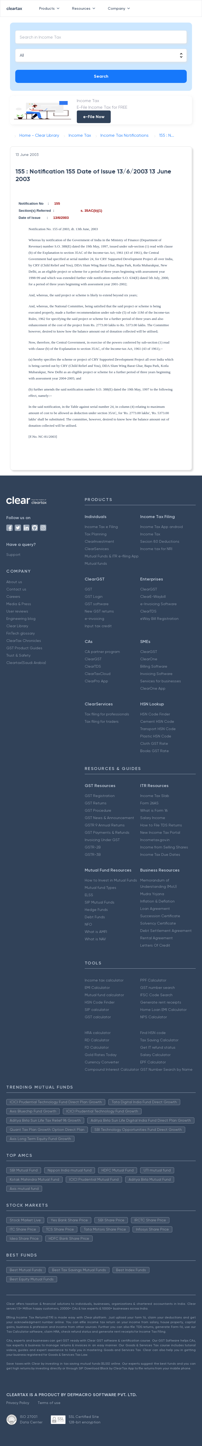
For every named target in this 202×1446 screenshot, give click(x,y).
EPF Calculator (153, 1062)
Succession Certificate (160, 916)
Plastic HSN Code (155, 736)
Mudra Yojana (152, 894)
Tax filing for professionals (107, 714)
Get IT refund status (157, 1047)
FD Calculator (97, 1047)
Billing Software (153, 666)
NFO (88, 924)
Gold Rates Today (101, 1055)
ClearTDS (148, 611)
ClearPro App (96, 681)
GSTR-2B (93, 847)
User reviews (17, 611)
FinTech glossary (20, 633)
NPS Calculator (153, 1017)
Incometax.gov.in (155, 840)
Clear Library (17, 626)
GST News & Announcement (109, 818)
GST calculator (98, 1017)
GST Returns (96, 803)
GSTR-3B (93, 854)
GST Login (94, 596)
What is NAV (95, 939)
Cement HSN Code (157, 721)
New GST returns (99, 611)
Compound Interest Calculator (112, 1069)
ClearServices (97, 549)
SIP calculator (97, 1009)
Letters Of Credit (155, 945)
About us (14, 582)
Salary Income (152, 818)
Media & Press (18, 604)
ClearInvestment (99, 541)
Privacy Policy (17, 1403)
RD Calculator (97, 1040)
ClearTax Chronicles (23, 640)
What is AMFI (96, 932)
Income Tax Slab (154, 796)
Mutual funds (96, 563)
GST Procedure (98, 810)
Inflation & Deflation (157, 901)
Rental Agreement (156, 938)
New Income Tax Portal (160, 832)
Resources (84, 8)
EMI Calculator (97, 987)
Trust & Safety (18, 655)
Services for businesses (160, 681)
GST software (97, 604)
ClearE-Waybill (153, 596)
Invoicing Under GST (102, 840)
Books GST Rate (154, 751)
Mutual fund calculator (104, 995)
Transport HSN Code (158, 729)
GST (88, 589)
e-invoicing (94, 618)
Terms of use (49, 1403)
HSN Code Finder (155, 714)
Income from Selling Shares (164, 847)
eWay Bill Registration (159, 618)
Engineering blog (21, 618)
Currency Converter (102, 1062)
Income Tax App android (161, 527)
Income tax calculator (104, 980)
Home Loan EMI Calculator (163, 1009)
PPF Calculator (153, 980)
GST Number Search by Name (166, 1069)
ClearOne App (152, 688)
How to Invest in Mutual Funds (111, 880)
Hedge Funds (96, 909)
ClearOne (148, 659)
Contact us (16, 589)
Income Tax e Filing (101, 527)
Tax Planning (96, 534)
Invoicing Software (156, 674)
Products (50, 8)
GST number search (157, 987)
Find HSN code (153, 1033)
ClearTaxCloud (97, 674)
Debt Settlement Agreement (166, 930)
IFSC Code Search (156, 995)
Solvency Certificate (158, 923)
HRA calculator (97, 1033)
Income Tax (150, 534)
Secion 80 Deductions (159, 541)
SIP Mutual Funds (99, 902)
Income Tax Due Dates (160, 854)
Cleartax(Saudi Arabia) (26, 663)
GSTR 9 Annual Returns (105, 825)
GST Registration (100, 796)
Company (120, 8)
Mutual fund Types (100, 887)
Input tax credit (98, 626)
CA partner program (102, 652)
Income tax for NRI (156, 549)
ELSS (89, 895)
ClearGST (148, 589)
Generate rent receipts (160, 1002)
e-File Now (93, 116)
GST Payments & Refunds (107, 832)
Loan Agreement (155, 908)
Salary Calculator (155, 1055)
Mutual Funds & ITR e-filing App (112, 556)
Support (13, 554)
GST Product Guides (24, 648)
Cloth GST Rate (154, 743)
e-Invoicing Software (158, 604)
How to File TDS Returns (161, 825)
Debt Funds (95, 917)
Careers (13, 596)
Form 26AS (149, 803)
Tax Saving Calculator (159, 1040)
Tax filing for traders (102, 721)
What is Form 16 (154, 810)
